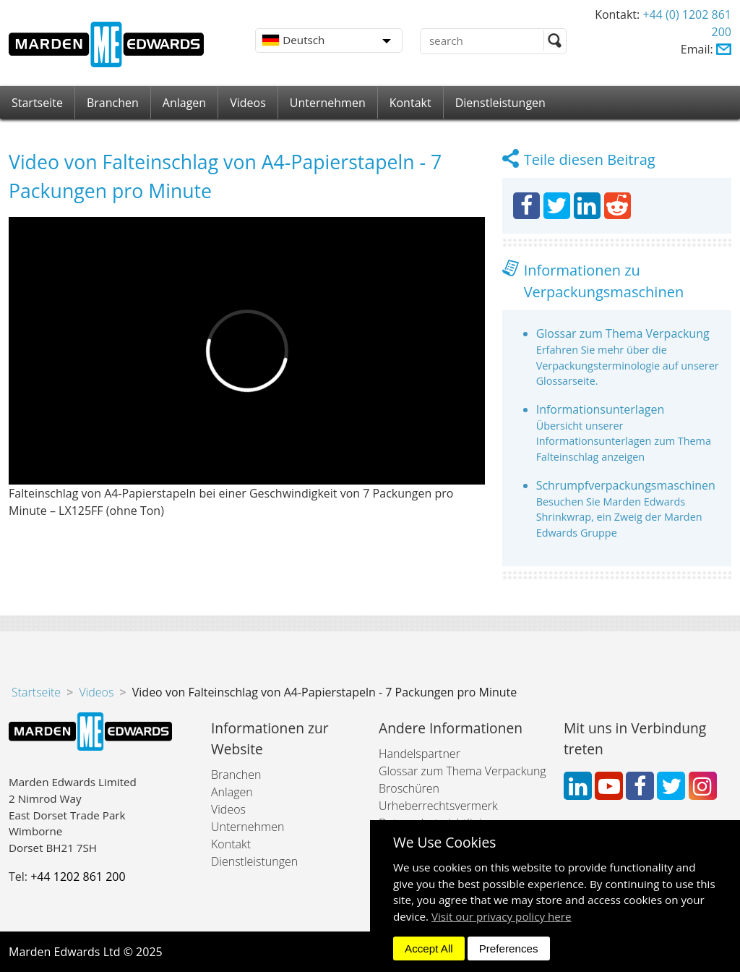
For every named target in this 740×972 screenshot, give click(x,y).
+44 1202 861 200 (77, 876)
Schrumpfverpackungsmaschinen (625, 485)
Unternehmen (328, 103)
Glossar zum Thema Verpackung (623, 333)
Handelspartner (419, 754)
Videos (248, 103)
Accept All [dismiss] (429, 948)
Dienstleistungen (500, 103)
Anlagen (184, 103)
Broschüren (409, 788)
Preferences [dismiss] (508, 948)
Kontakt (410, 103)
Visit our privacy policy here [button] (501, 916)
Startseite (37, 103)
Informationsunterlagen (600, 409)
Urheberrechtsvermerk (438, 806)
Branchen (113, 103)
